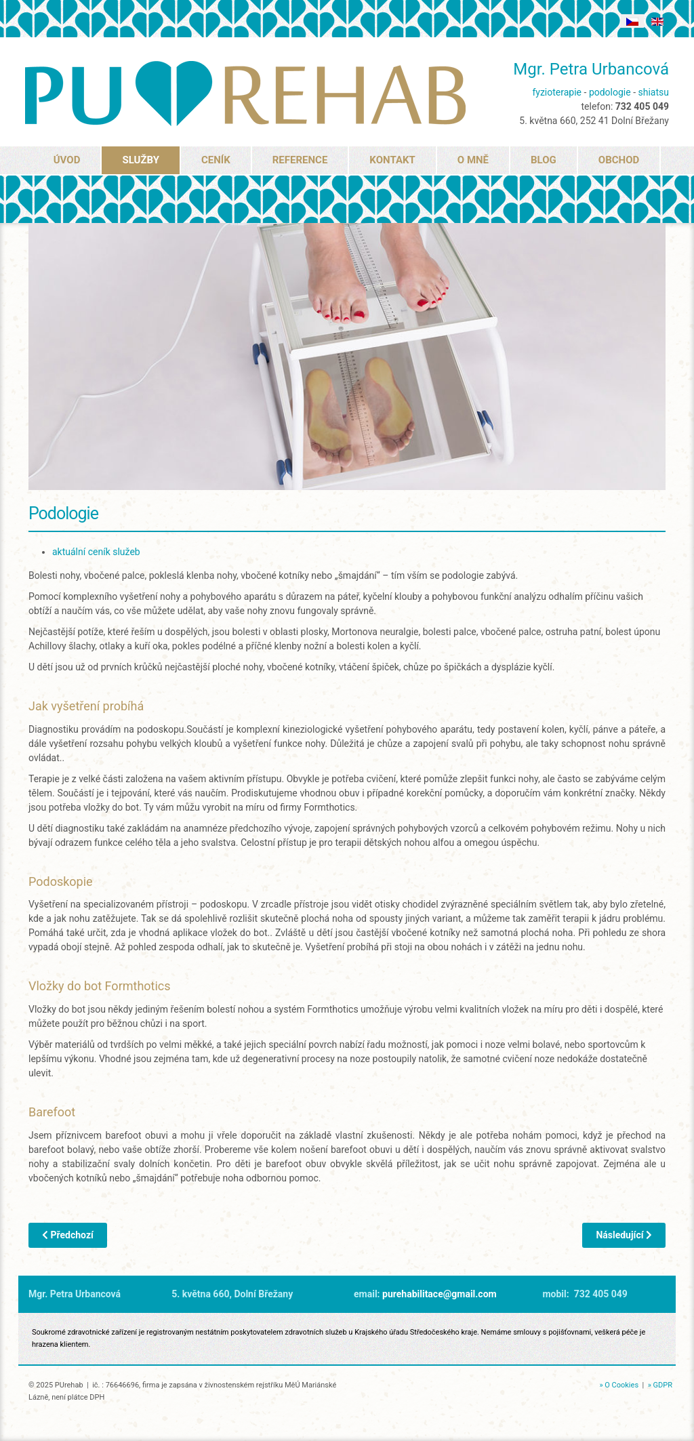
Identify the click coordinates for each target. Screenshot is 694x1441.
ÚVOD (67, 160)
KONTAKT (392, 160)
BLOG (543, 160)
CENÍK (215, 160)
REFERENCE (300, 160)
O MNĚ (473, 160)
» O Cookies (618, 1385)
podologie (610, 92)
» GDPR (660, 1385)
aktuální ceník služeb (96, 551)
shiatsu (653, 92)
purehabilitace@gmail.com (439, 1293)
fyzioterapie (556, 92)
